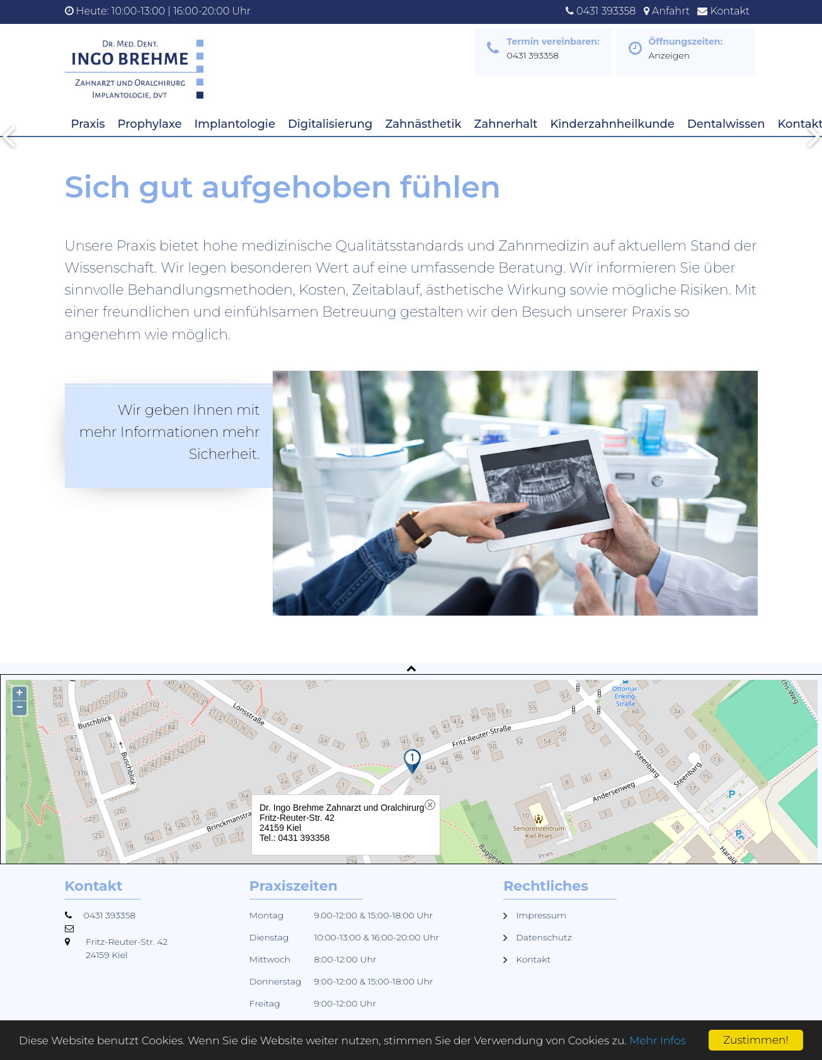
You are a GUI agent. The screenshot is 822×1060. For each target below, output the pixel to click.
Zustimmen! (756, 1040)
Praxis (88, 124)
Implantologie (235, 124)
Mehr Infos (657, 1040)
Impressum (541, 915)
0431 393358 (606, 11)
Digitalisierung (330, 124)
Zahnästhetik (423, 124)
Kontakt (730, 11)
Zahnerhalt (506, 124)
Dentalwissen (726, 124)
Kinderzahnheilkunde (612, 124)
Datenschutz (544, 937)
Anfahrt (671, 11)
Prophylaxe (150, 124)
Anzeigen (669, 55)
